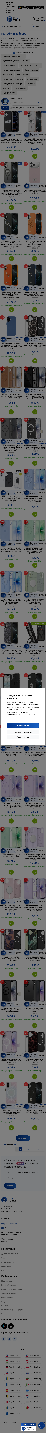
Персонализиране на (23, 732)
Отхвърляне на (23, 737)
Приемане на (23, 725)
